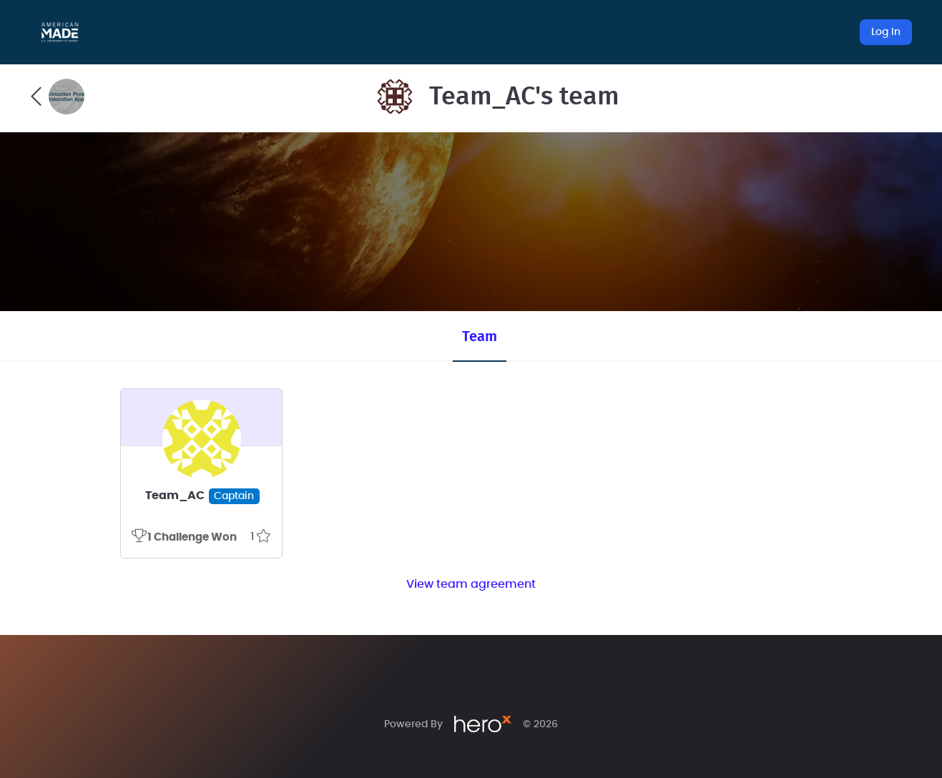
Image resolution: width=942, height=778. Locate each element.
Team (479, 337)
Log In (886, 32)
